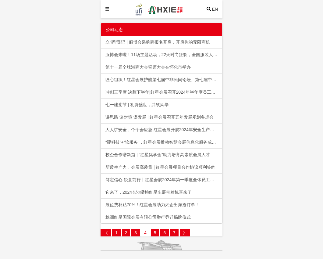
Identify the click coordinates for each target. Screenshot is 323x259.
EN (215, 9)
